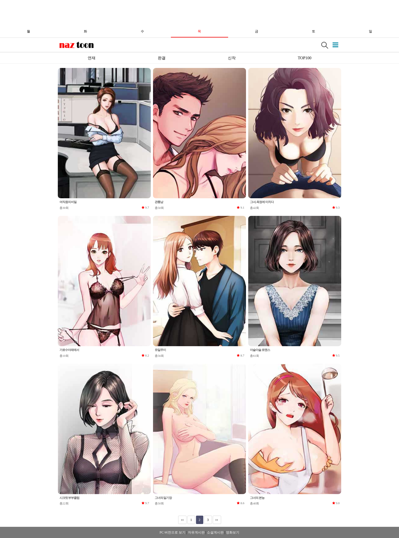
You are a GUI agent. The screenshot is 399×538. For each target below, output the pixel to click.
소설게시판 (215, 532)
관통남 (159, 202)
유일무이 (160, 349)
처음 (182, 520)
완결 (162, 58)
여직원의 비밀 (68, 202)
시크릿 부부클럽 (69, 497)
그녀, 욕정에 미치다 (261, 202)
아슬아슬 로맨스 (260, 349)
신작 (232, 58)
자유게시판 (196, 532)
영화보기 (232, 532)
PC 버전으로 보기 (173, 532)
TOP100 (305, 58)
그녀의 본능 (257, 497)
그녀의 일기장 (163, 497)
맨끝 (217, 520)
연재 (91, 58)
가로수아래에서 (69, 349)
